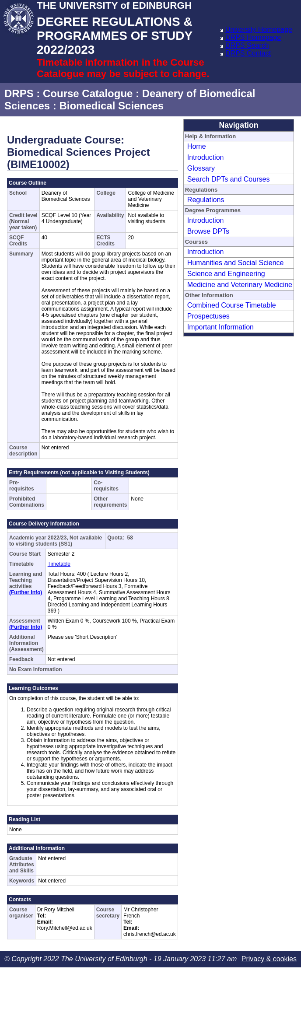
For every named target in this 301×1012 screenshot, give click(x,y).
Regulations (205, 199)
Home (196, 146)
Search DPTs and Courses (228, 179)
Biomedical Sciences (111, 106)
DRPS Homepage (253, 37)
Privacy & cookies (269, 959)
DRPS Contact (248, 53)
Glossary (201, 168)
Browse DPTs (208, 231)
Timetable (59, 564)
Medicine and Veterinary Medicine (239, 284)
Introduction (205, 157)
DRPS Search (247, 45)
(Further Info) (25, 592)
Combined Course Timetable (231, 305)
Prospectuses (208, 316)
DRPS (19, 93)
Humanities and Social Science (235, 262)
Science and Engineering (226, 273)
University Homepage (258, 29)
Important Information (220, 327)
